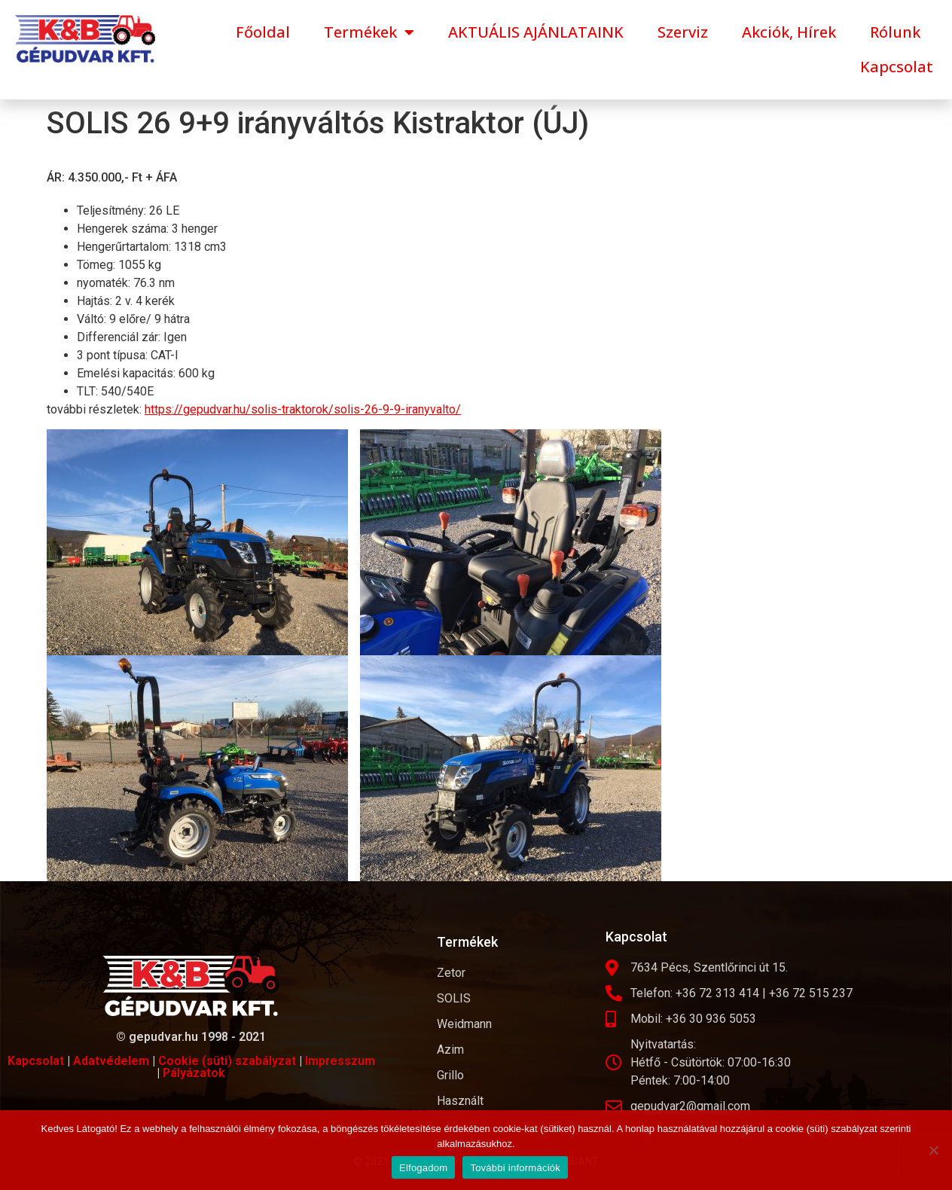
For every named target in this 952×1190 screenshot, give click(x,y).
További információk (515, 1167)
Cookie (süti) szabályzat (227, 1061)
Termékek (369, 32)
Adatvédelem (111, 1061)
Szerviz (683, 32)
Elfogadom (423, 1167)
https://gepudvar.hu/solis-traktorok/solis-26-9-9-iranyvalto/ (303, 409)
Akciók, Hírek (789, 32)
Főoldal (263, 32)
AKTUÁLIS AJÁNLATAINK (536, 32)
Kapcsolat (896, 66)
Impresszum (340, 1061)
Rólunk (895, 32)
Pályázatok (194, 1073)
